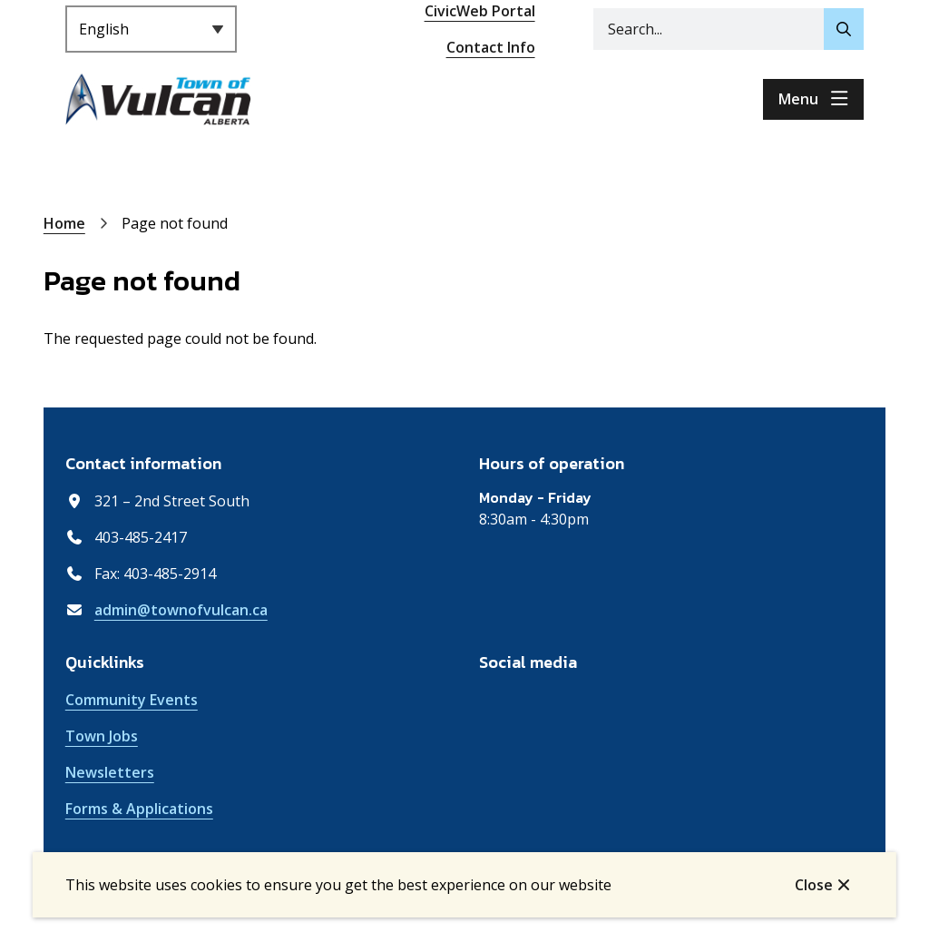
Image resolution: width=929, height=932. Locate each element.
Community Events (131, 700)
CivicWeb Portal (480, 11)
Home (64, 223)
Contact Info (490, 47)
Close (814, 885)
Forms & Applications (139, 809)
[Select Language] (151, 29)
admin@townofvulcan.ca (181, 610)
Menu (798, 99)
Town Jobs (101, 736)
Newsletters (109, 772)
